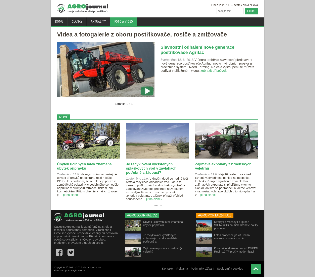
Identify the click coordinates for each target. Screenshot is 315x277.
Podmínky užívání (202, 268)
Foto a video (123, 21)
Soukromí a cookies (230, 268)
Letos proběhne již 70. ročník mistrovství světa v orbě (232, 237)
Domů (59, 21)
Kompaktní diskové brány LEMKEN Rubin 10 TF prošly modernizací (236, 250)
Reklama (182, 268)
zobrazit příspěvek (213, 70)
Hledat (251, 10)
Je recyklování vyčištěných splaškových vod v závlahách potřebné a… (161, 238)
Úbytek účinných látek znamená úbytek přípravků (163, 223)
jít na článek (71, 194)
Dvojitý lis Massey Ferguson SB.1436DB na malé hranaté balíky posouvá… (236, 225)
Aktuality (98, 21)
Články (77, 21)
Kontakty (168, 268)
